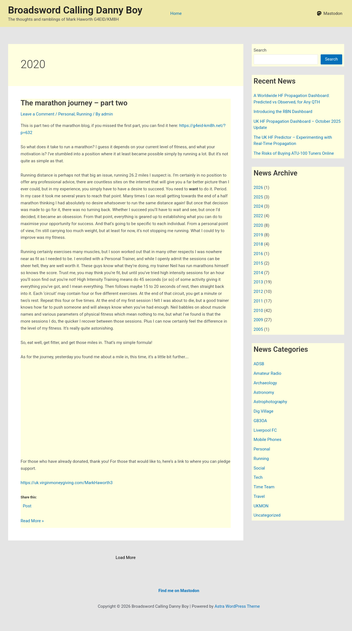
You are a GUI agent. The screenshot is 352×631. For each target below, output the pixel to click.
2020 (258, 225)
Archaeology (265, 382)
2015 (258, 263)
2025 (258, 197)
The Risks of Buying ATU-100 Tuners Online (294, 153)
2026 (258, 187)
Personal (66, 114)
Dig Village (264, 411)
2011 (258, 301)
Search (260, 50)
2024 (258, 206)
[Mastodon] (329, 13)
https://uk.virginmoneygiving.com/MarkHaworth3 (67, 482)
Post (27, 505)
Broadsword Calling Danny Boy (75, 10)
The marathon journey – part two (74, 103)
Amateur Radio (267, 373)
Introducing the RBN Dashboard (283, 111)
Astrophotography (270, 401)
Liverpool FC (265, 430)
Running (84, 114)
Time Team (264, 486)
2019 (258, 234)
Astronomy (264, 392)
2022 (258, 215)
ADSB (259, 363)
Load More (126, 557)
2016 (258, 253)
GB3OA (260, 420)
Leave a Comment (38, 114)
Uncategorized (267, 515)
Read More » (32, 520)
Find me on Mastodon (178, 590)
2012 (258, 291)
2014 (258, 272)
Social (259, 468)
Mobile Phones (267, 439)
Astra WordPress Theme (237, 606)
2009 (258, 319)
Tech (258, 477)
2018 (258, 244)
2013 (258, 282)
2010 (258, 310)
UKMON (261, 506)
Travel (259, 496)
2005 (258, 329)
